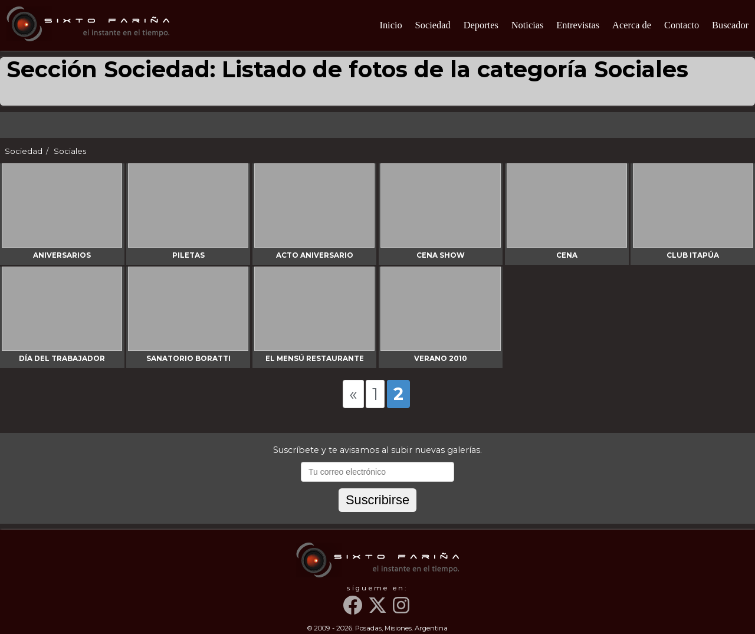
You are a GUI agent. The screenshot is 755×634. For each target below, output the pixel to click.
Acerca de (631, 25)
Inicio (390, 25)
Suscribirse (377, 499)
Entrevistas (577, 25)
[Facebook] (354, 609)
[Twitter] (379, 609)
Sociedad (433, 25)
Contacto (681, 25)
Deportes (481, 25)
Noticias (527, 25)
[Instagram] (402, 609)
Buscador (730, 25)
